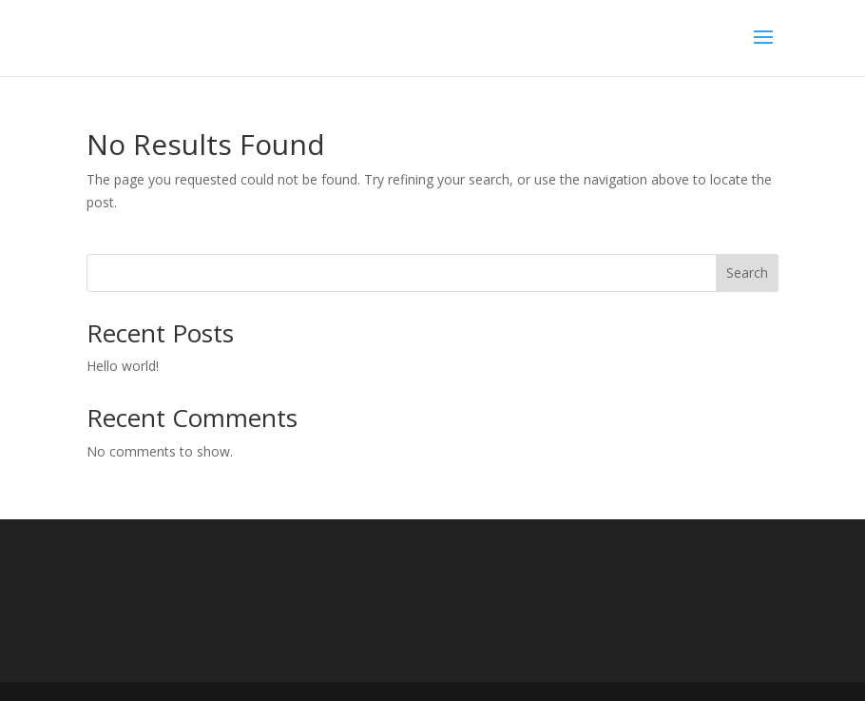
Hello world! (122, 366)
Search (747, 272)
